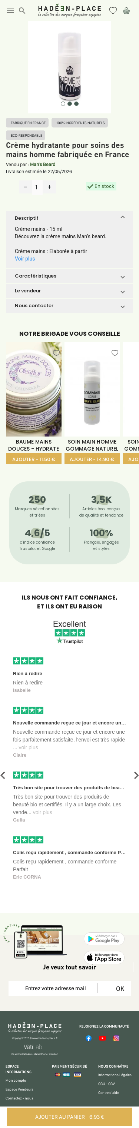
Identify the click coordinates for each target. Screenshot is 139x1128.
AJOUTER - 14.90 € (92, 459)
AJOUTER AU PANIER (69, 1117)
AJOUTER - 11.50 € (33, 459)
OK (119, 988)
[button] (69, 218)
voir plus (28, 747)
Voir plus (25, 259)
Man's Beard (42, 164)
